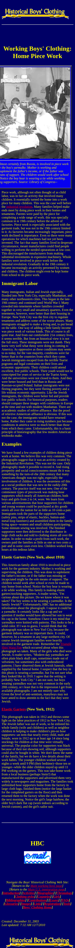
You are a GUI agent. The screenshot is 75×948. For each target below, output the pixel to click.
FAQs (65, 900)
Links (37, 903)
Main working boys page (46, 886)
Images (26, 903)
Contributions (37, 900)
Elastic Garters (14, 709)
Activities (29, 893)
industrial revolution (19, 206)
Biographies (46, 893)
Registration (52, 903)
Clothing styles (24, 896)
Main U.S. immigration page (46, 889)
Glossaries (11, 903)
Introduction (11, 893)
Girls (56, 896)
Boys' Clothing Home (37, 907)
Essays (54, 900)
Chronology (64, 893)
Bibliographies (15, 900)
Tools (66, 903)
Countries (43, 896)
